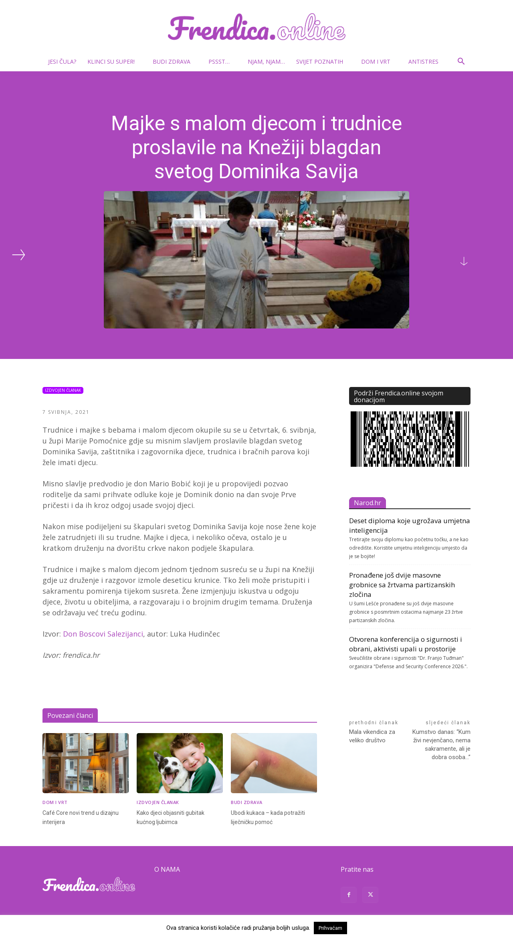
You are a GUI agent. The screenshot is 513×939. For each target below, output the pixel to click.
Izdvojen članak (62, 390)
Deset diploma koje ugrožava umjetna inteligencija (409, 525)
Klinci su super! (114, 61)
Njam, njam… (266, 61)
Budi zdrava (175, 61)
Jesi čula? (62, 61)
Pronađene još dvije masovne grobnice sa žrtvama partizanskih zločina (402, 584)
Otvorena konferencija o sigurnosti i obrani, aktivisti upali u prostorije (405, 644)
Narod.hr (367, 502)
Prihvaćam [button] (330, 928)
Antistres (423, 61)
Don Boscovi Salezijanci (103, 634)
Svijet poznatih (322, 61)
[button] (461, 62)
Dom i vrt (379, 61)
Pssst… (222, 61)
